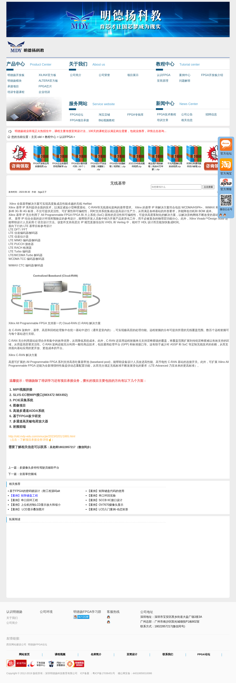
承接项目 (13, 86)
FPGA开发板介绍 (212, 75)
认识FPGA (163, 75)
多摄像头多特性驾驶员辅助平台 (39, 467)
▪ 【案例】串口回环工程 (23, 500)
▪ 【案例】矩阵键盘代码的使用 (105, 490)
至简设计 (132, 654)
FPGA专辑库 (135, 114)
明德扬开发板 (15, 75)
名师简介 (96, 654)
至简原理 (162, 80)
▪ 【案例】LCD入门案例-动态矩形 (107, 509)
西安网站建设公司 (16, 644)
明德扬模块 (14, 80)
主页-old (36, 136)
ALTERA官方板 (48, 80)
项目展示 (133, 75)
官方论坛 (226, 153)
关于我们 (12, 617)
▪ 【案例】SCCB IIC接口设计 (104, 500)
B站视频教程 (107, 120)
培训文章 (162, 120)
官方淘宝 (226, 173)
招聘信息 (211, 114)
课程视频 (60, 654)
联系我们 (167, 654)
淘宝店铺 (104, 114)
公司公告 (187, 114)
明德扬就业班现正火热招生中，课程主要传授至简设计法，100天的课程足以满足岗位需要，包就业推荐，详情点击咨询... (90, 131)
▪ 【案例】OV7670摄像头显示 (104, 504)
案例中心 (184, 75)
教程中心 (50, 136)
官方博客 (226, 189)
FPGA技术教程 (166, 114)
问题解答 (184, 80)
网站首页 (24, 654)
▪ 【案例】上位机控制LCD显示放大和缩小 (34, 504)
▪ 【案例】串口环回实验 (101, 495)
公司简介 (75, 75)
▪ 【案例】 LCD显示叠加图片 (26, 509)
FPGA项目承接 (79, 120)
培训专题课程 (15, 92)
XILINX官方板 (47, 75)
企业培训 (44, 92)
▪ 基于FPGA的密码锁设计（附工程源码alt (34, 490)
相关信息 (187, 120)
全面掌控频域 (27, 473)
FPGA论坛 (76, 114)
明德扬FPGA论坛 (37, 644)
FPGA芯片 (45, 86)
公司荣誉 (104, 75)
